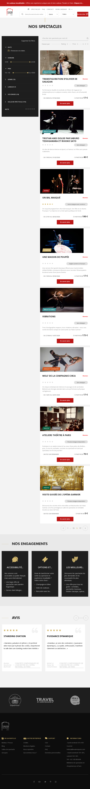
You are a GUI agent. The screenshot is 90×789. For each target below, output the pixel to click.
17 (80, 528)
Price (74, 44)
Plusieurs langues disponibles (76, 442)
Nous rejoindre (28, 749)
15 (73, 528)
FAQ (43, 9)
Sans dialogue (81, 85)
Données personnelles (53, 753)
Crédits (25, 743)
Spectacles (35, 9)
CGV (46, 743)
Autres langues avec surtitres (76, 204)
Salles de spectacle (8, 749)
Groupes (5, 753)
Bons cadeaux (61, 9)
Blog (3, 746)
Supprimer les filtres (28, 41)
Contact (50, 9)
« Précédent (63, 528)
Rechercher (82, 14)
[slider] (10, 61)
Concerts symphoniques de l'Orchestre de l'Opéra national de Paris (27, 666)
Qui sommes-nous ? (30, 753)
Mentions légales (29, 746)
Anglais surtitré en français (77, 263)
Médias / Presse (7, 743)
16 (77, 528)
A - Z (84, 44)
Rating (63, 44)
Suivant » (85, 528)
